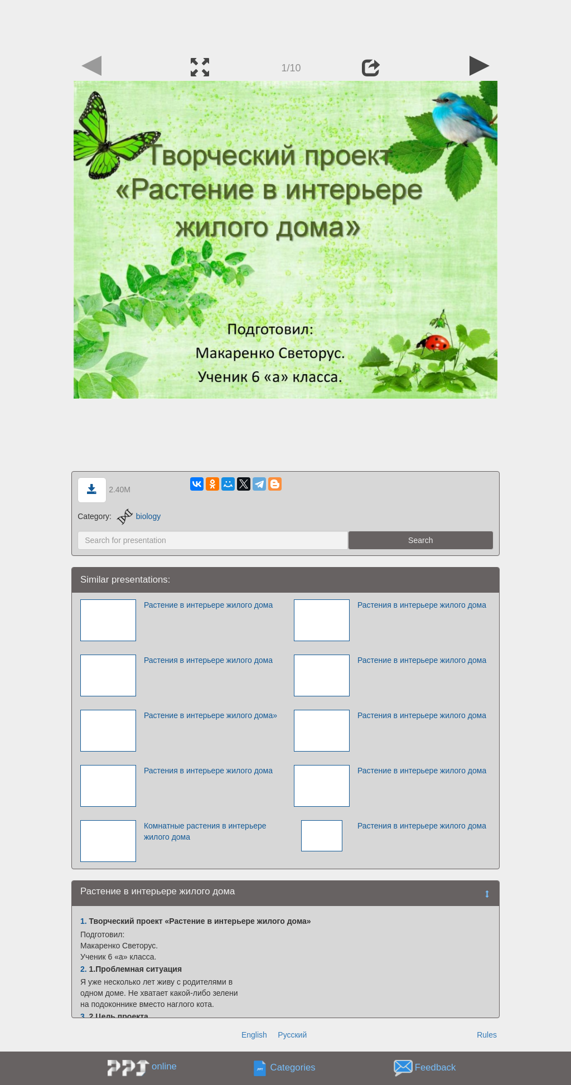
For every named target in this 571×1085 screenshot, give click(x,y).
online (164, 1066)
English (254, 1034)
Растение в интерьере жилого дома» (210, 715)
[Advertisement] (285, 25)
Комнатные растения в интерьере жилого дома (205, 831)
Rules (487, 1034)
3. (83, 1016)
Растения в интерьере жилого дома (421, 604)
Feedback (435, 1068)
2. (83, 969)
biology (139, 516)
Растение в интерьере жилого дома (208, 604)
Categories (293, 1068)
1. (83, 921)
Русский (292, 1034)
